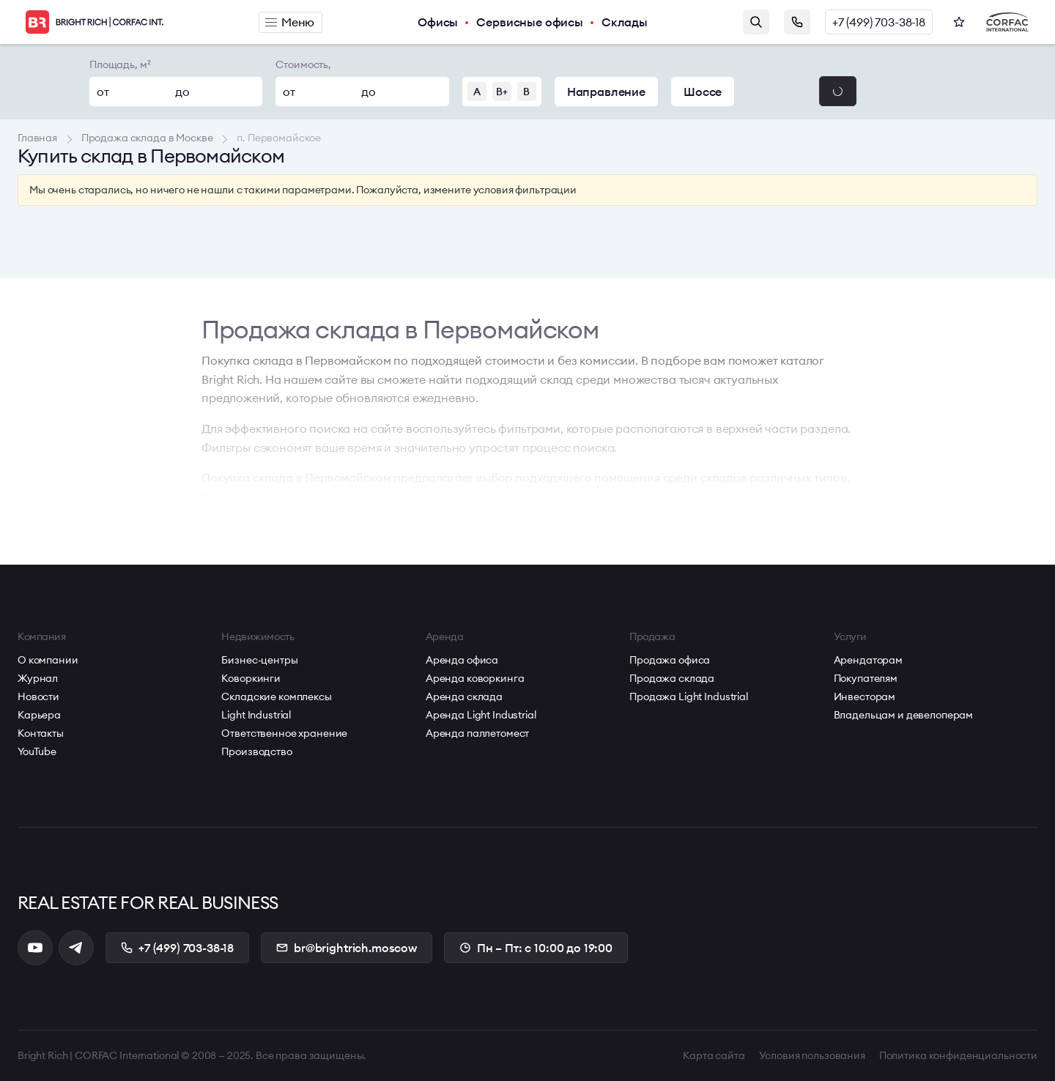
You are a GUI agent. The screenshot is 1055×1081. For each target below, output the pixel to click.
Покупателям (865, 678)
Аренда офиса (462, 659)
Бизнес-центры (259, 659)
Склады (624, 22)
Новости (38, 696)
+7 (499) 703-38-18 (878, 22)
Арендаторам (868, 659)
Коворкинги (251, 678)
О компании (48, 659)
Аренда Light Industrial (481, 714)
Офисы (438, 22)
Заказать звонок (797, 22)
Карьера (39, 714)
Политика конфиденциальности (958, 1055)
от (103, 91)
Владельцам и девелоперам (904, 714)
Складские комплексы (276, 696)
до (182, 91)
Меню (289, 22)
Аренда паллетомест (477, 733)
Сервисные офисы (529, 22)
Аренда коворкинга (475, 678)
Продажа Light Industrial (688, 696)
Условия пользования (812, 1055)
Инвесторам (865, 696)
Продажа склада (671, 678)
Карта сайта (713, 1055)
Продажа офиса (669, 659)
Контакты (41, 733)
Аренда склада (464, 696)
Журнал (38, 678)
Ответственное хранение (284, 733)
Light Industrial (256, 714)
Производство (256, 751)
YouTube (37, 751)
